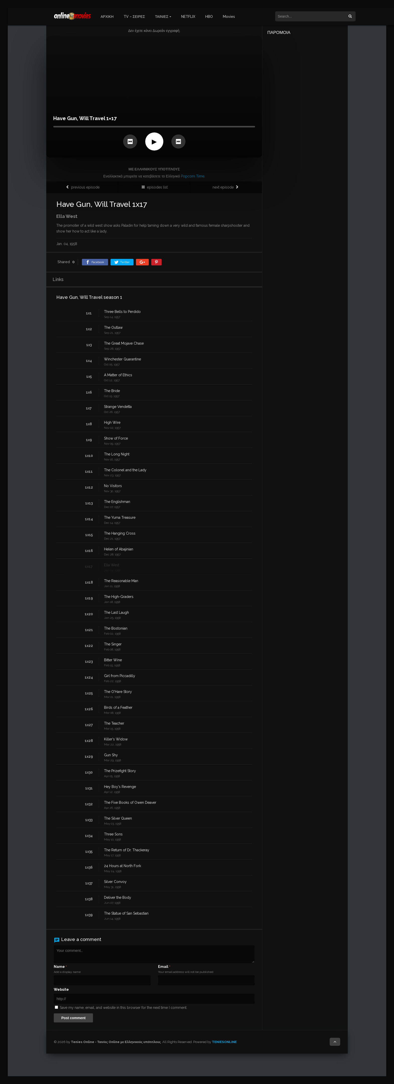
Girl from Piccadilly (119, 676)
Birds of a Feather (118, 707)
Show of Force (116, 438)
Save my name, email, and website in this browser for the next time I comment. (123, 1008)
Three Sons (113, 834)
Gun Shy (111, 755)
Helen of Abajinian (118, 549)
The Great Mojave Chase (124, 343)
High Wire (112, 422)
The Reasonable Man (121, 581)
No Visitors (113, 486)
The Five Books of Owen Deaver (130, 802)
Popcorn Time (192, 176)
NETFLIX (188, 17)
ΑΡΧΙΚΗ (107, 17)
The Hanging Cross (119, 533)
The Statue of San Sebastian (126, 913)
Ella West (111, 565)
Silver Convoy (115, 882)
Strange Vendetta (118, 407)
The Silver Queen (118, 818)
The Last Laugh (116, 612)
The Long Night (116, 454)
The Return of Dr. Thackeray (126, 850)
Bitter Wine (113, 660)
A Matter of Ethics (118, 375)
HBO (209, 17)
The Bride (112, 391)
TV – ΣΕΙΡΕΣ (134, 17)
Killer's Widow (116, 739)
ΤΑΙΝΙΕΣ (161, 17)
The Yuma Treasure (119, 517)
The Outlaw (113, 327)
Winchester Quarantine (122, 359)
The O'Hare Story (118, 692)
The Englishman (117, 502)
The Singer (113, 644)
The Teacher (114, 723)
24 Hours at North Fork (122, 866)
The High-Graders (118, 597)
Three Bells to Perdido (122, 312)
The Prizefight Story (120, 771)
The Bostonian (115, 628)
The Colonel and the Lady (125, 470)
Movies (229, 17)
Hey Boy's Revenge (120, 787)
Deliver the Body (117, 898)
